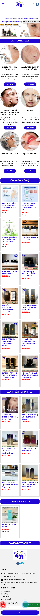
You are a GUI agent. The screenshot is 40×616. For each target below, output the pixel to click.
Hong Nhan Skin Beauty (22, 582)
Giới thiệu (6, 591)
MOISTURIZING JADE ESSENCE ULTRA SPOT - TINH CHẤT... (29, 307)
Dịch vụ (5, 593)
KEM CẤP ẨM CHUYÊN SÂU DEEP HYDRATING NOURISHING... (30, 375)
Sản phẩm (6, 596)
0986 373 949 (2, 606)
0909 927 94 (33, 605)
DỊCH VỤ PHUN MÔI (30, 153)
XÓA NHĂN (30, 110)
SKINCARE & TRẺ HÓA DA (10, 153)
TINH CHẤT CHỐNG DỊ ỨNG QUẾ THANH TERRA (30, 417)
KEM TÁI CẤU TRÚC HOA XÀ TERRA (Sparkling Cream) (9, 451)
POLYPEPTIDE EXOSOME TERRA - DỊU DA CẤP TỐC (10, 417)
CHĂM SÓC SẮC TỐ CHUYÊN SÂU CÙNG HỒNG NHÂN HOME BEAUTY (9, 112)
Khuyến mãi (7, 599)
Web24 (3, 584)
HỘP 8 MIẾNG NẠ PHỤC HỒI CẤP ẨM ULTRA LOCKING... (28, 273)
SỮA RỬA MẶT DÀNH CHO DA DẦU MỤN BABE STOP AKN (9, 239)
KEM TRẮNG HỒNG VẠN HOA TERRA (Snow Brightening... (10, 484)
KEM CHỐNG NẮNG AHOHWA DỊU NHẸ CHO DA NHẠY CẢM (9, 205)
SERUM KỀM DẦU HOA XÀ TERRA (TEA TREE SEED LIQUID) (30, 484)
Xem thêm (10, 84)
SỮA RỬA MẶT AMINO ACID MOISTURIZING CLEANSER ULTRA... (9, 375)
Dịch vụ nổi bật (20, 40)
